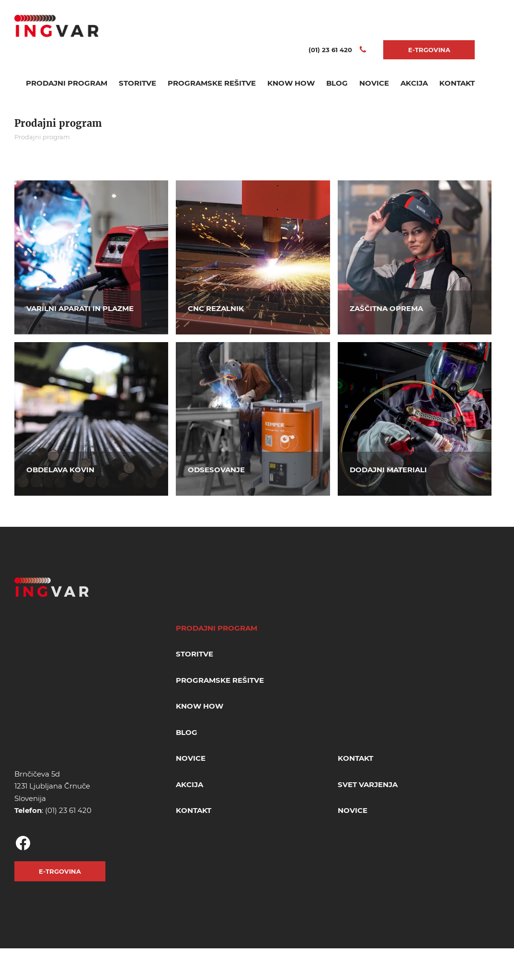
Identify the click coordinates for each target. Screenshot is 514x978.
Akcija (414, 83)
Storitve (137, 83)
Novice (374, 83)
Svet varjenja (368, 784)
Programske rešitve (212, 83)
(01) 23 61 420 (68, 810)
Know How (291, 83)
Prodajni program (66, 83)
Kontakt (457, 83)
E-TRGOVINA (429, 50)
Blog (337, 83)
